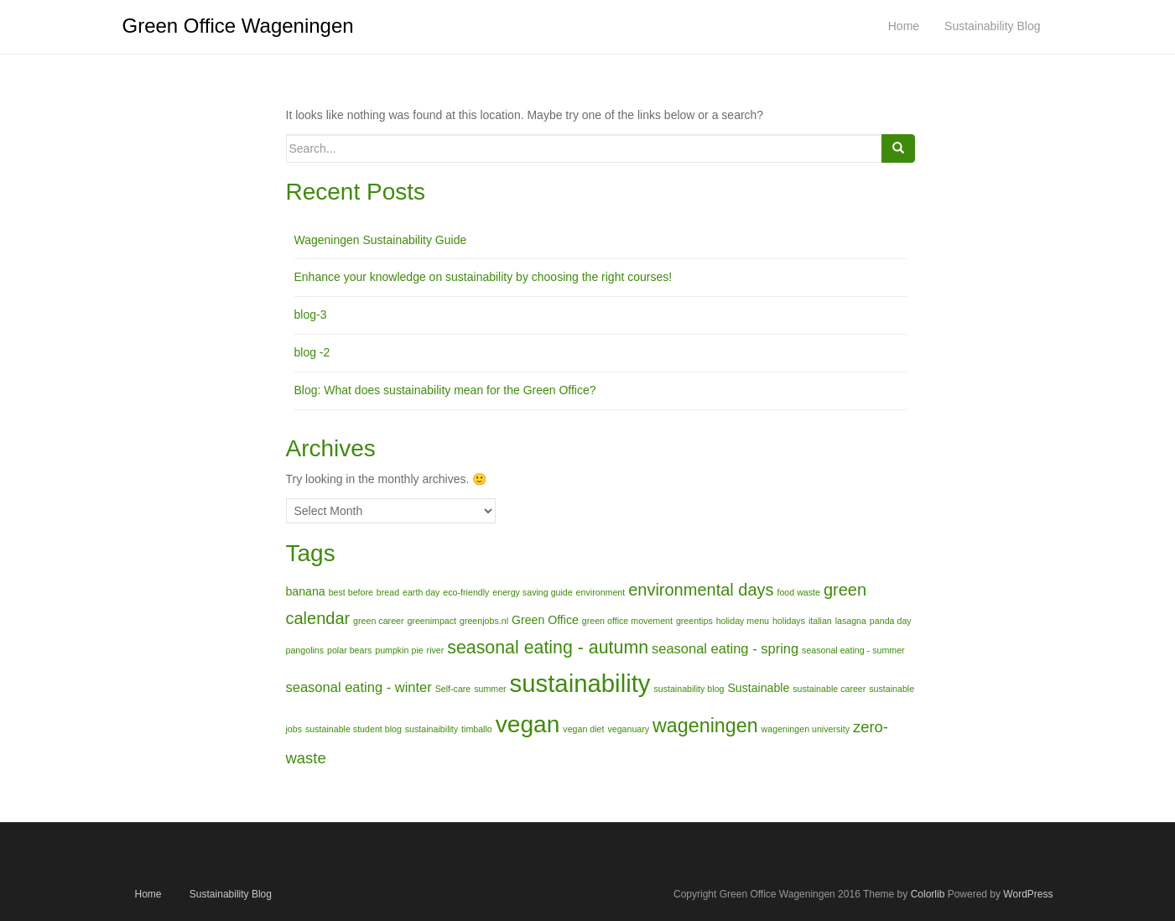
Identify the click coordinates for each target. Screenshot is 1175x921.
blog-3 (310, 314)
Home (148, 894)
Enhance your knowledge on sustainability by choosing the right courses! (483, 277)
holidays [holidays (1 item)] (788, 621)
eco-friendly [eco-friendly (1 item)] (466, 592)
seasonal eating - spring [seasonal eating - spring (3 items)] (725, 648)
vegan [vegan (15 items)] (528, 724)
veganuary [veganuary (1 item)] (628, 729)
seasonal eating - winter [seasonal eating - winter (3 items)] (359, 687)
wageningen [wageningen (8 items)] (705, 725)
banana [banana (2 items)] (305, 591)
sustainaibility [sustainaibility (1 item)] (431, 729)
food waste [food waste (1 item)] (798, 592)
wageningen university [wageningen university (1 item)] (806, 729)
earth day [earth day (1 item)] (421, 592)
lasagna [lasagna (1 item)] (850, 621)
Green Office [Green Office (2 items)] (545, 620)
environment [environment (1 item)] (601, 592)
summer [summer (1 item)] (490, 689)
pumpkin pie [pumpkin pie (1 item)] (399, 650)
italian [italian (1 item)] (820, 621)
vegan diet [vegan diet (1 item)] (583, 729)
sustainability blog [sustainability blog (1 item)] (688, 689)
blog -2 (312, 352)
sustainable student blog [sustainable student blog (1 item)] (353, 729)
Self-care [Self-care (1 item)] (453, 689)
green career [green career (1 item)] (378, 621)
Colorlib (928, 894)
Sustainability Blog (231, 894)
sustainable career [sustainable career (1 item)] (829, 689)
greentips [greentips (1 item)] (694, 621)
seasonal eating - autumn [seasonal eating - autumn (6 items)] (547, 647)
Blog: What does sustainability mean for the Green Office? (445, 390)
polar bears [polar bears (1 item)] (349, 650)
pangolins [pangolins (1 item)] (305, 650)
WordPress (1028, 894)
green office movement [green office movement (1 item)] (627, 621)
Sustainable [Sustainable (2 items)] (758, 688)
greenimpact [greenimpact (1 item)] (431, 621)
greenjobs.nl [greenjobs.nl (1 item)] (484, 621)
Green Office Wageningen (238, 25)
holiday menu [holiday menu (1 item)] (742, 621)
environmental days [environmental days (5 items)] (700, 589)
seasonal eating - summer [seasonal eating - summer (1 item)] (853, 650)
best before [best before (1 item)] (351, 592)
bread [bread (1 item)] (388, 592)
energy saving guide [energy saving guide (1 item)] (532, 592)
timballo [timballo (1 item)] (476, 729)
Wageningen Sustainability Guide (380, 240)
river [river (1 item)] (436, 650)
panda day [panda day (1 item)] (891, 621)
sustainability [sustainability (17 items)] (580, 683)
